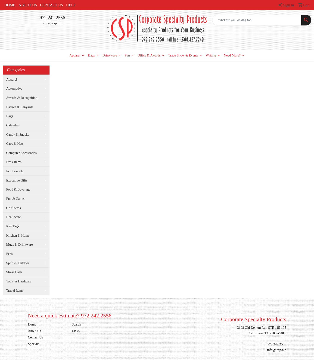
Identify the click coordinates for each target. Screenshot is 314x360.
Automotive (14, 88)
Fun (127, 55)
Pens (9, 254)
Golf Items (13, 208)
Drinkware (110, 55)
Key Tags (12, 226)
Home (9, 5)
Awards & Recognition (21, 98)
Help (70, 5)
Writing (211, 55)
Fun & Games (15, 198)
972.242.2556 (52, 17)
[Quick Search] (257, 20)
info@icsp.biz (52, 23)
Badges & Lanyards (19, 107)
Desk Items (14, 162)
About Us (28, 5)
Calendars (13, 125)
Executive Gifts (17, 180)
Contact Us (51, 5)
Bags (91, 55)
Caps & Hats (15, 143)
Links (76, 331)
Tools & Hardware (18, 281)
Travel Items (14, 290)
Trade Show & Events (183, 55)
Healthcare (13, 217)
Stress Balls (14, 272)
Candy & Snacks (17, 134)
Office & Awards (148, 55)
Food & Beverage (18, 189)
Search (76, 324)
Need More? (232, 55)
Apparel (74, 55)
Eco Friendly (15, 171)
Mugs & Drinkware (19, 244)
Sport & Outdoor (17, 263)
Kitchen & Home (18, 235)
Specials (33, 344)
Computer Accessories (21, 153)
